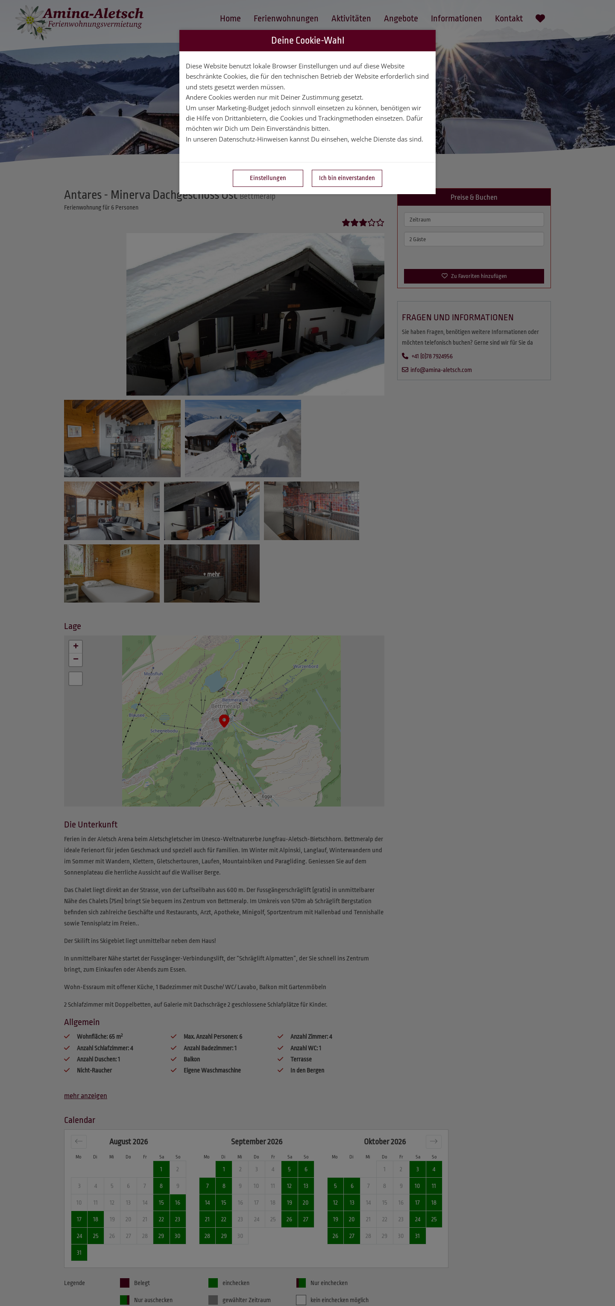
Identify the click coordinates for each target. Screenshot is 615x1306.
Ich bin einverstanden (347, 178)
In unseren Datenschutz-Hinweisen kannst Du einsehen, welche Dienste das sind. (304, 139)
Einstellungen (268, 178)
